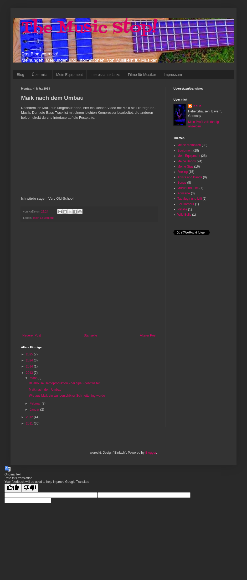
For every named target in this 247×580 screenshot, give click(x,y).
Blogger (150, 452)
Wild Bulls (184, 214)
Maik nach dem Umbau (45, 389)
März (34, 378)
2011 (30, 423)
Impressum (173, 74)
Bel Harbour (185, 204)
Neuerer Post (31, 335)
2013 (30, 373)
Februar (36, 403)
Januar (35, 409)
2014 (30, 366)
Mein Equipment (69, 74)
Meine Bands (186, 161)
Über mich (40, 74)
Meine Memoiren (189, 145)
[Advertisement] (49, 278)
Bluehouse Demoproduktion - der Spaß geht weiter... (65, 383)
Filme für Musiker (142, 74)
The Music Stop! (89, 28)
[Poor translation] (29, 488)
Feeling (182, 172)
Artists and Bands (189, 177)
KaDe (197, 106)
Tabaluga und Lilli (189, 198)
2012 (30, 417)
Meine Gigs (185, 166)
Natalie (182, 209)
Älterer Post (148, 335)
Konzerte (183, 193)
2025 (30, 354)
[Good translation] (12, 488)
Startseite (90, 335)
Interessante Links (105, 74)
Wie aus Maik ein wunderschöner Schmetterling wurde (67, 395)
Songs (181, 182)
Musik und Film (188, 188)
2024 (30, 360)
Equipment (184, 150)
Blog (20, 74)
